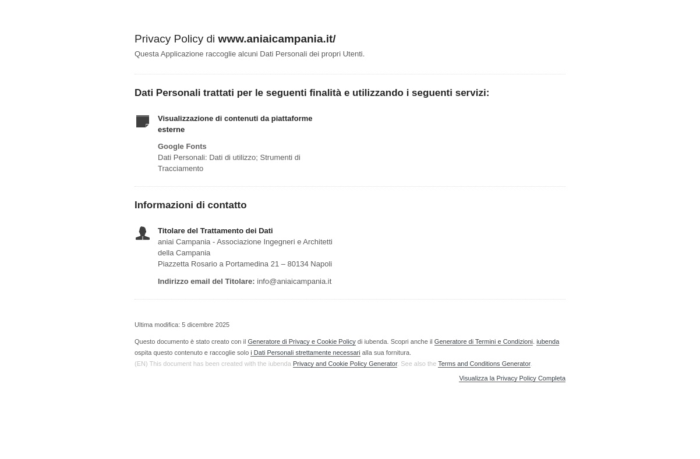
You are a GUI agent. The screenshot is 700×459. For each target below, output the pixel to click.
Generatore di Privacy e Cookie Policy (301, 341)
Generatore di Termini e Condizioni (483, 341)
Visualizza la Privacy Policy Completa (512, 378)
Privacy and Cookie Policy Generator (345, 363)
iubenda (547, 341)
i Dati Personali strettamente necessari (305, 352)
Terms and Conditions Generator (484, 363)
